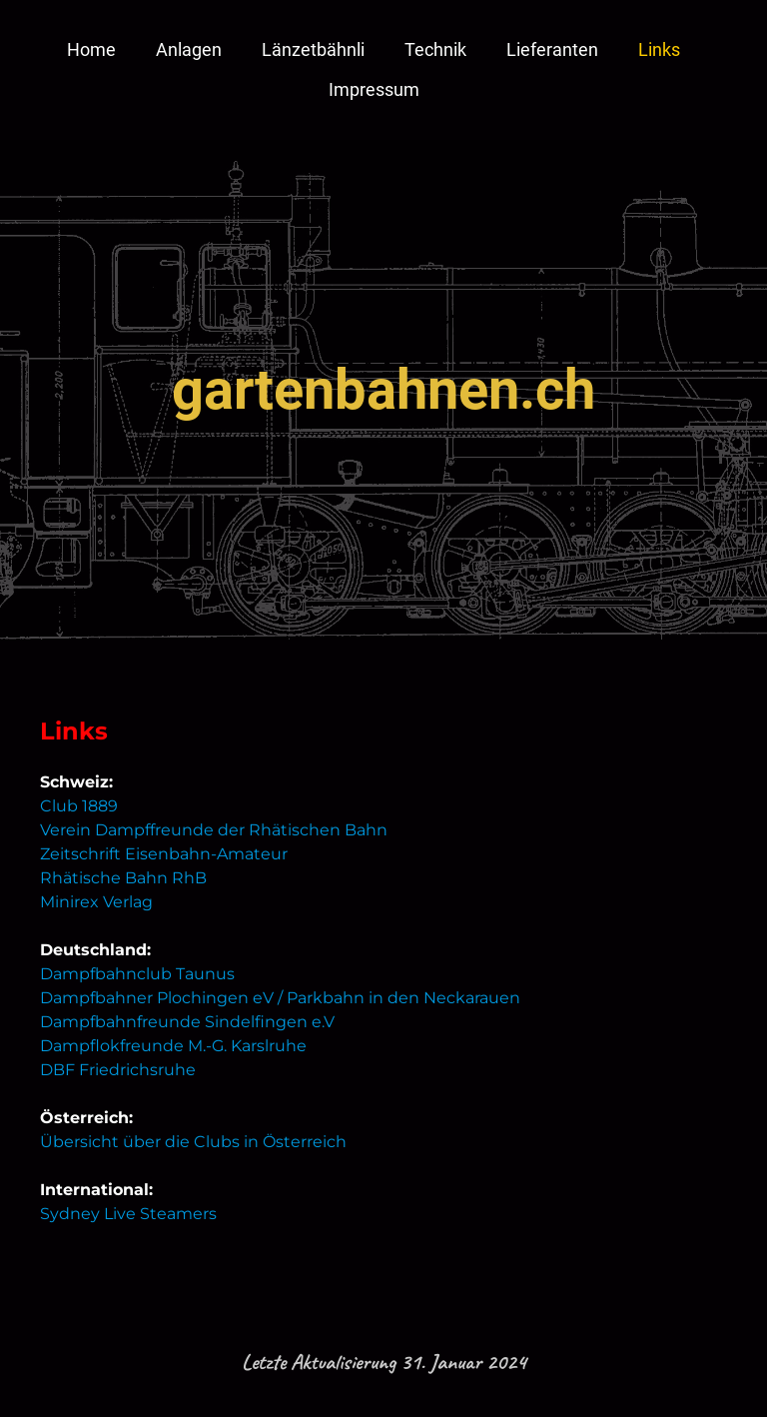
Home (91, 49)
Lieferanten (552, 49)
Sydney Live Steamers (128, 1213)
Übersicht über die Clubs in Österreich (193, 1141)
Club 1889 (79, 805)
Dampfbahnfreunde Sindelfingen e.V (187, 1021)
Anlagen (189, 49)
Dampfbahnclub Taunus (137, 973)
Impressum (374, 89)
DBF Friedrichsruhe (118, 1069)
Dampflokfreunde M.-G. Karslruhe (173, 1045)
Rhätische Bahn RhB (123, 877)
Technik (435, 49)
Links (659, 49)
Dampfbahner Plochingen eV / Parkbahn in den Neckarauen (280, 997)
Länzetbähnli (313, 49)
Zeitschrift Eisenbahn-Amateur (164, 853)
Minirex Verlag (96, 901)
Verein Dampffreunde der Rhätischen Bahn (213, 829)
